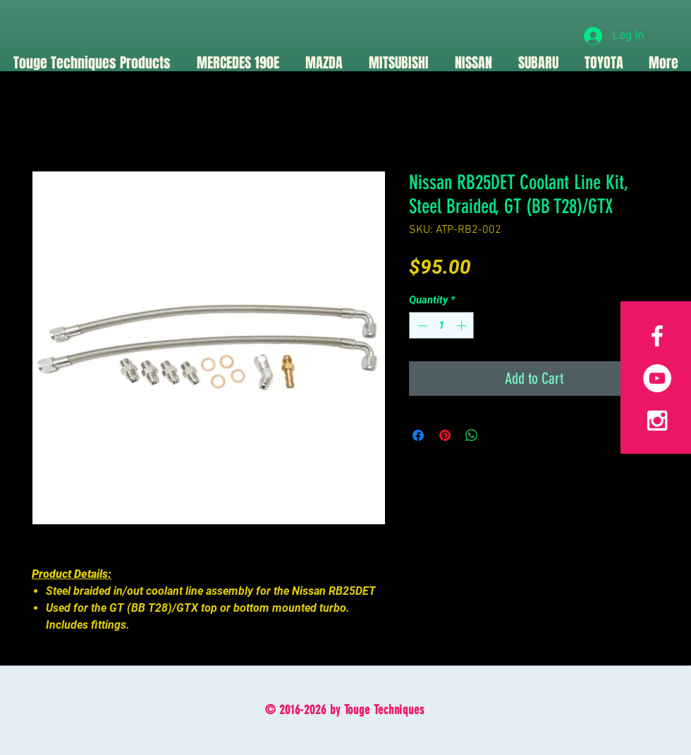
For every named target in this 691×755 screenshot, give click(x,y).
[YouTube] (657, 378)
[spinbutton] (441, 326)
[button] (323, 63)
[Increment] (462, 326)
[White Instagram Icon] (657, 420)
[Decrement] (420, 326)
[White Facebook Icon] (657, 336)
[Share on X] (498, 435)
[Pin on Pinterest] (444, 435)
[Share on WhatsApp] (471, 435)
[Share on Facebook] (418, 435)
